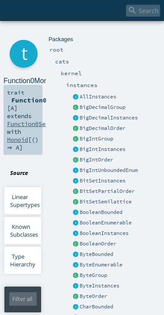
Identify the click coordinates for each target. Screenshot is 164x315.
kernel (51, 34)
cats (36, 34)
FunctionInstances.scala (97, 113)
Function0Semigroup (34, 87)
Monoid (99, 87)
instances (72, 34)
